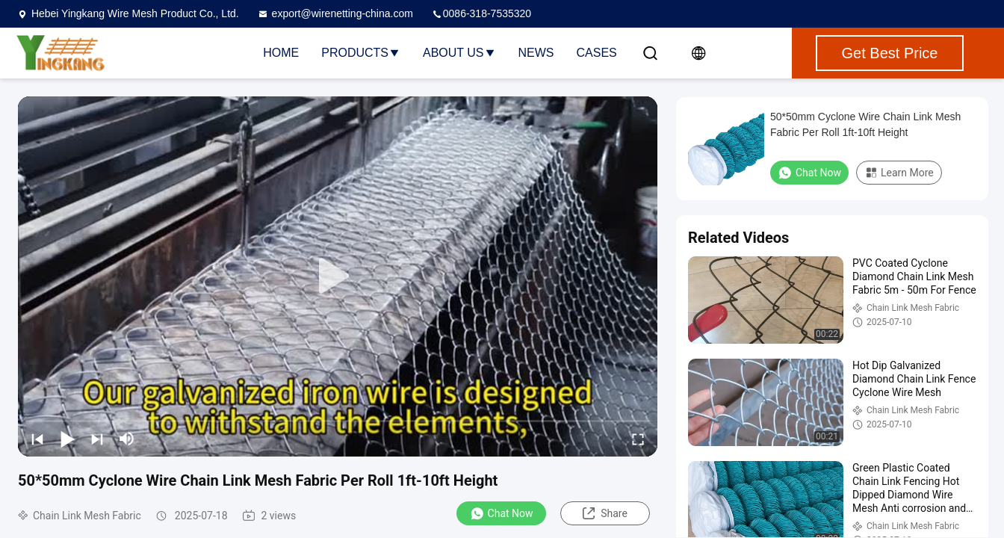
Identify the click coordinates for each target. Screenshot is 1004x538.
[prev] (37, 438)
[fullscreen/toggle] (638, 438)
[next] (97, 438)
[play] (337, 276)
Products (360, 52)
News (536, 52)
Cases (597, 52)
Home (281, 52)
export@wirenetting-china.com (335, 13)
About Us (459, 52)
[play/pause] (67, 438)
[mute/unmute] (127, 438)
